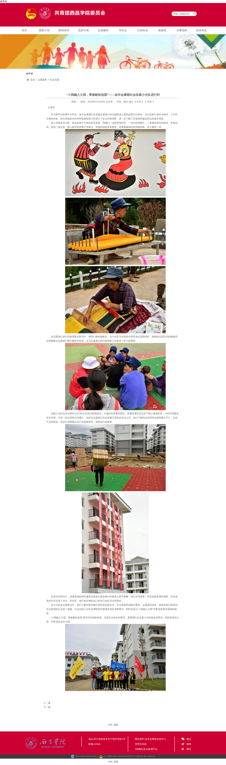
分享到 (51, 107)
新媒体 (162, 30)
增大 (125, 101)
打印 (139, 101)
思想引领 (83, 30)
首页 (24, 30)
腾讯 (188, 749)
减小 (131, 101)
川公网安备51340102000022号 (117, 756)
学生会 (123, 30)
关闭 (149, 101)
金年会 (3, 1)
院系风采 (201, 30)
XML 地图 (113, 724)
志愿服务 (103, 30)
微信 (188, 739)
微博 (188, 744)
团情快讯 (63, 30)
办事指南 (181, 30)
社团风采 (142, 30)
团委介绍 (44, 30)
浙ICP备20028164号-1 (87, 756)
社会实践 (54, 79)
